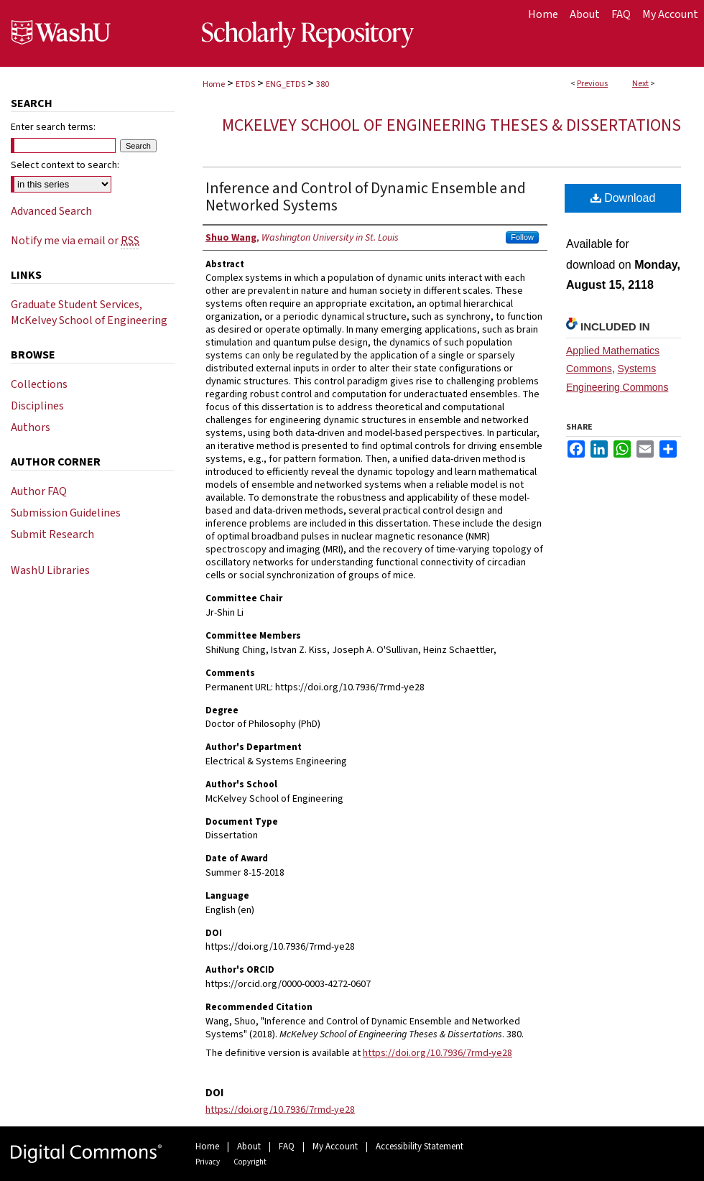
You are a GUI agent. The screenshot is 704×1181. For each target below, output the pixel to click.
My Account (335, 1146)
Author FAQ (39, 491)
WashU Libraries (50, 570)
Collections (39, 384)
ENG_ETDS (285, 84)
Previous (592, 84)
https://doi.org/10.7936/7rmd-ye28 (437, 1053)
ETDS (245, 84)
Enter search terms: (53, 127)
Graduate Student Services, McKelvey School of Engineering (89, 312)
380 (322, 84)
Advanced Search (51, 211)
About (249, 1146)
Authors (30, 427)
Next (640, 84)
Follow (522, 237)
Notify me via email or (75, 241)
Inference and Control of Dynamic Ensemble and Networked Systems (365, 197)
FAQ (287, 1146)
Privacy (207, 1162)
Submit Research (52, 534)
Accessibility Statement (419, 1146)
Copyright (250, 1162)
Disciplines (37, 406)
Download (623, 198)
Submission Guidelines (66, 513)
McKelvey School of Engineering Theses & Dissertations (451, 125)
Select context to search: (65, 165)
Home (214, 84)
